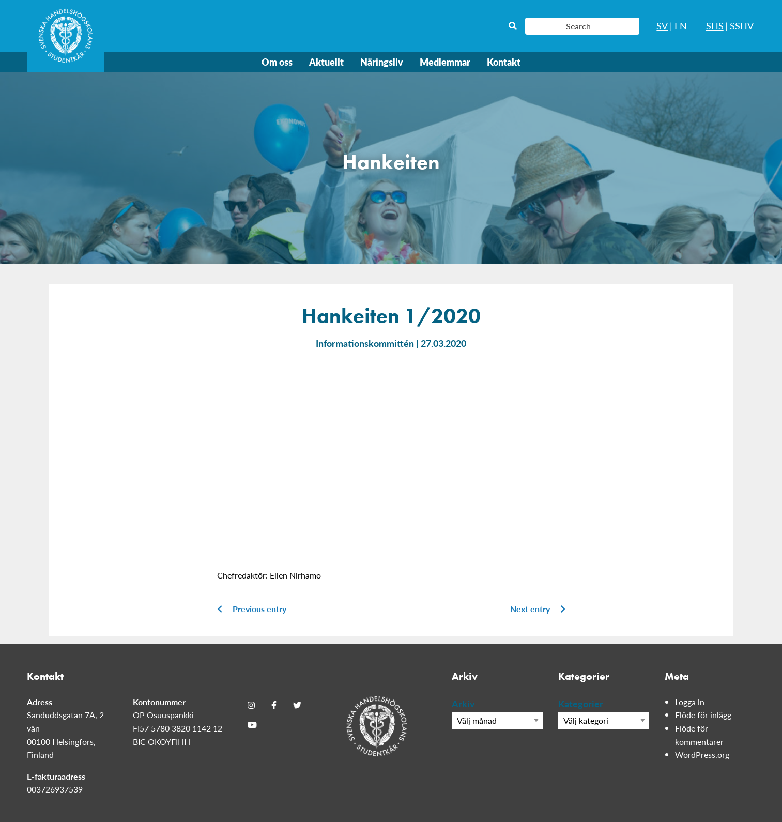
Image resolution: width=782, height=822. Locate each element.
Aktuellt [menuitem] (326, 61)
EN (680, 25)
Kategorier (580, 703)
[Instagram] (251, 705)
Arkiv (463, 703)
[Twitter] (297, 705)
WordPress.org (702, 754)
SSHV (742, 25)
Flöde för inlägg (703, 715)
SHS (715, 25)
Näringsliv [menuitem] (381, 61)
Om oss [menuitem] (277, 61)
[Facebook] (274, 705)
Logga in (689, 702)
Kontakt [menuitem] (503, 61)
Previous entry (251, 609)
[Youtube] (252, 725)
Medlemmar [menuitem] (445, 61)
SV (662, 25)
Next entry (537, 609)
